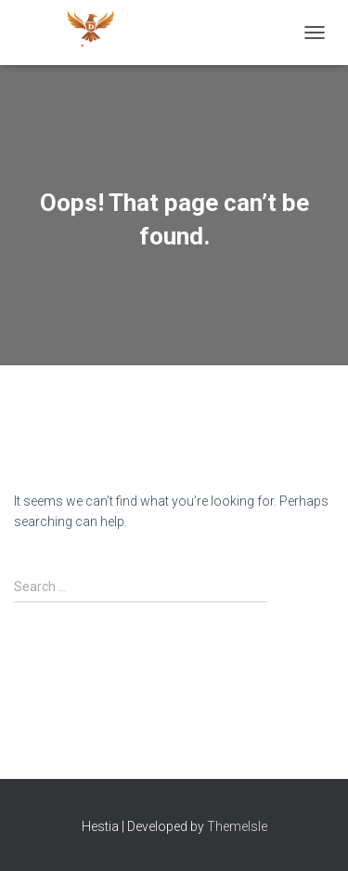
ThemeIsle (237, 826)
